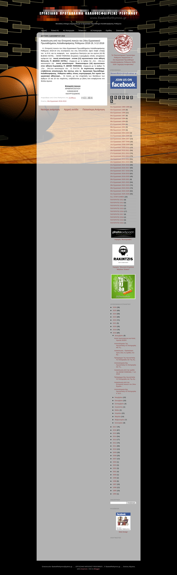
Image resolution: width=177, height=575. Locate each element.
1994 (115, 494)
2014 (115, 436)
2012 (115, 443)
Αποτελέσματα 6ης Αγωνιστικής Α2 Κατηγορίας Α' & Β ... (125, 391)
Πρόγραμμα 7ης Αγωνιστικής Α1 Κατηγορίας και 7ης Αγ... (125, 359)
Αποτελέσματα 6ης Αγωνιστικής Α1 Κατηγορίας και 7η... (125, 365)
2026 (115, 307)
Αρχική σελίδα (71, 109)
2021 (115, 323)
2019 (115, 330)
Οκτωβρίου (119, 400)
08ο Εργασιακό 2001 (117, 127)
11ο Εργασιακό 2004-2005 (120, 136)
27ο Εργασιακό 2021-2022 (120, 182)
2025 (115, 310)
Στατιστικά (120, 30)
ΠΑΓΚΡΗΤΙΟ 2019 (117, 220)
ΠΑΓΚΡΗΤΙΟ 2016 (117, 211)
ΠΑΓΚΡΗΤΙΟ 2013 (117, 203)
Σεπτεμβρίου (119, 404)
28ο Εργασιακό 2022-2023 (120, 185)
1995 (115, 490)
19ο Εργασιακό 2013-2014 (120, 159)
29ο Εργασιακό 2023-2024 (120, 188)
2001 (115, 471)
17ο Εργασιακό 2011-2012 (120, 153)
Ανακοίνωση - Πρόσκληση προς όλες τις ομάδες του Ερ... (124, 352)
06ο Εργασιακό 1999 (117, 121)
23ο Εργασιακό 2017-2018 (120, 171)
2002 (115, 468)
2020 (115, 326)
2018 (115, 333)
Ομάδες (109, 30)
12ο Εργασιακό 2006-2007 (120, 139)
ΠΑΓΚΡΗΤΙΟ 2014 (117, 205)
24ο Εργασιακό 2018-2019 (56, 101)
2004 (115, 462)
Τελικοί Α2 (82, 30)
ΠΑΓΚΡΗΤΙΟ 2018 (117, 217)
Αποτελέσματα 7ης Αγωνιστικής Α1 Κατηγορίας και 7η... (125, 345)
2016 (115, 430)
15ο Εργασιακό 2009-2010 (120, 147)
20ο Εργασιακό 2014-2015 (120, 162)
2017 (115, 427)
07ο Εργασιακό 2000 (117, 124)
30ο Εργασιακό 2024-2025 (120, 191)
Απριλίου (118, 413)
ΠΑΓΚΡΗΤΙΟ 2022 (117, 223)
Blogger (97, 569)
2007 (115, 459)
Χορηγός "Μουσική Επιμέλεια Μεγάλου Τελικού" (123, 267)
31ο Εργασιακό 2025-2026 (120, 194)
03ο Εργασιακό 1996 (117, 113)
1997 (115, 484)
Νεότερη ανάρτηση (50, 109)
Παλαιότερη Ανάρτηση (94, 109)
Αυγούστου (119, 407)
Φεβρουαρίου (120, 420)
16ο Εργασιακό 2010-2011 (120, 150)
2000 (115, 475)
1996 (115, 487)
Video (130, 30)
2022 (115, 320)
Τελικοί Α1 (55, 30)
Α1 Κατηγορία (68, 30)
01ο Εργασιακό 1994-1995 (120, 107)
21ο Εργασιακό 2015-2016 (120, 165)
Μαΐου (117, 410)
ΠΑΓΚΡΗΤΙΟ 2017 (117, 214)
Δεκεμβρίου (119, 335)
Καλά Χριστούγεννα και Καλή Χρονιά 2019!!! (124, 339)
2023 (115, 317)
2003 (115, 465)
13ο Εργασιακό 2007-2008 (120, 142)
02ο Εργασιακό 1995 (117, 110)
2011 (115, 446)
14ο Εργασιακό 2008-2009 (120, 144)
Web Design (123, 532)
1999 (115, 478)
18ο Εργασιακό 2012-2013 (120, 156)
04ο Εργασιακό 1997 (117, 115)
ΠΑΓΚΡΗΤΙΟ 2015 (117, 208)
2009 (115, 452)
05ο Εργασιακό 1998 (117, 118)
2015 (115, 433)
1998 (115, 481)
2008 (115, 455)
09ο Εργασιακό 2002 (117, 130)
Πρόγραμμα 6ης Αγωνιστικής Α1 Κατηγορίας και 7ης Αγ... (125, 378)
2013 (115, 439)
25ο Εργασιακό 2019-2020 (120, 176)
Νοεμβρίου (119, 397)
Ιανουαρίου (119, 423)
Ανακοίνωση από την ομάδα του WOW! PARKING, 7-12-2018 (125, 372)
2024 (115, 314)
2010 (115, 449)
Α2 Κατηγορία (96, 30)
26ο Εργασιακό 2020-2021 (120, 179)
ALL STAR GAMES (117, 197)
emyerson (84, 569)
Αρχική (44, 30)
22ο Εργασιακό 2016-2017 (120, 168)
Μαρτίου (118, 416)
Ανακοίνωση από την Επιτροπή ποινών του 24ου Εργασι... (125, 384)
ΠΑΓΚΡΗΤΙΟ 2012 (117, 200)
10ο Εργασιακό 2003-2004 (120, 133)
